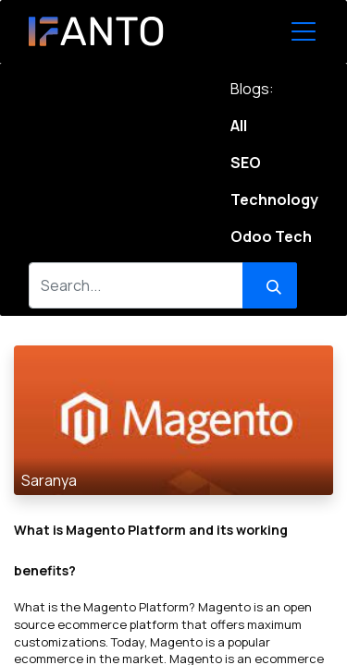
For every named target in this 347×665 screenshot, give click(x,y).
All (238, 125)
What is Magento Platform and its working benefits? (151, 550)
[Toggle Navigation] (303, 31)
